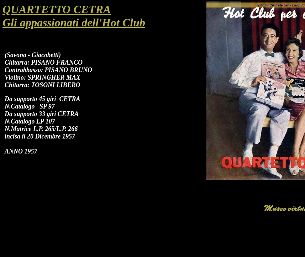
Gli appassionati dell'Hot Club (73, 22)
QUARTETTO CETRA (56, 9)
